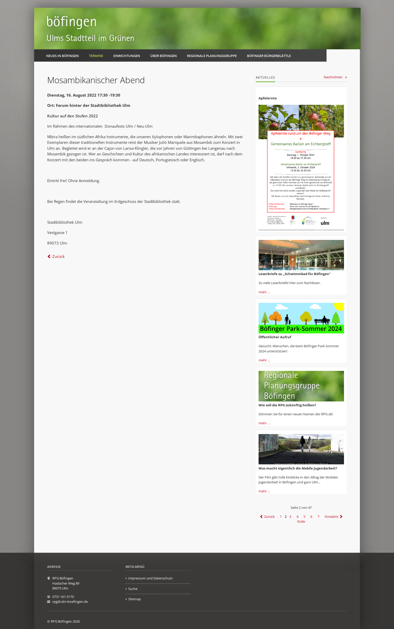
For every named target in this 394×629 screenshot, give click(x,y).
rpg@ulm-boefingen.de (70, 601)
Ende (301, 521)
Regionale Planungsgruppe (212, 55)
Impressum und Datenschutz (150, 578)
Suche (132, 588)
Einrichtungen (126, 55)
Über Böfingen (163, 55)
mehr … (264, 292)
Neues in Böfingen (62, 55)
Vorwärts (331, 516)
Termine (96, 55)
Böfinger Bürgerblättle (269, 55)
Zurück (58, 256)
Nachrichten (333, 77)
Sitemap (134, 599)
